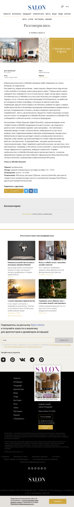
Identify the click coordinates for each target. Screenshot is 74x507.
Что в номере (45, 417)
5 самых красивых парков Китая (21, 301)
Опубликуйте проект (45, 427)
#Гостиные (49, 274)
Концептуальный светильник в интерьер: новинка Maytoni (21, 263)
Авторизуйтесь (27, 214)
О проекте (5, 457)
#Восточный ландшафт (15, 315)
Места (48, 14)
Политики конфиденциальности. (22, 504)
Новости (7, 14)
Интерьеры (16, 14)
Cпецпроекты (18, 419)
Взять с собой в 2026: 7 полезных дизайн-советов (52, 263)
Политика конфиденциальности (32, 462)
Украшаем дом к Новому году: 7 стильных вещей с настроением (52, 302)
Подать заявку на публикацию (16, 459)
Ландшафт (27, 14)
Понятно (57, 501)
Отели (30, 19)
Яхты (24, 19)
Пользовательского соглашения (60, 345)
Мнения (48, 19)
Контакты (56, 457)
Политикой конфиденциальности (15, 347)
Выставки (17, 400)
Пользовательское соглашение (45, 459)
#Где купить (42, 313)
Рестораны (39, 19)
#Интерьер (42, 274)
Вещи (54, 14)
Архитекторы (38, 14)
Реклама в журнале (40, 457)
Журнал (67, 14)
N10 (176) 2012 (43, 77)
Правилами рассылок (35, 347)
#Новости (11, 277)
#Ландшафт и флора (14, 313)
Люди (60, 14)
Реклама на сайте (20, 457)
